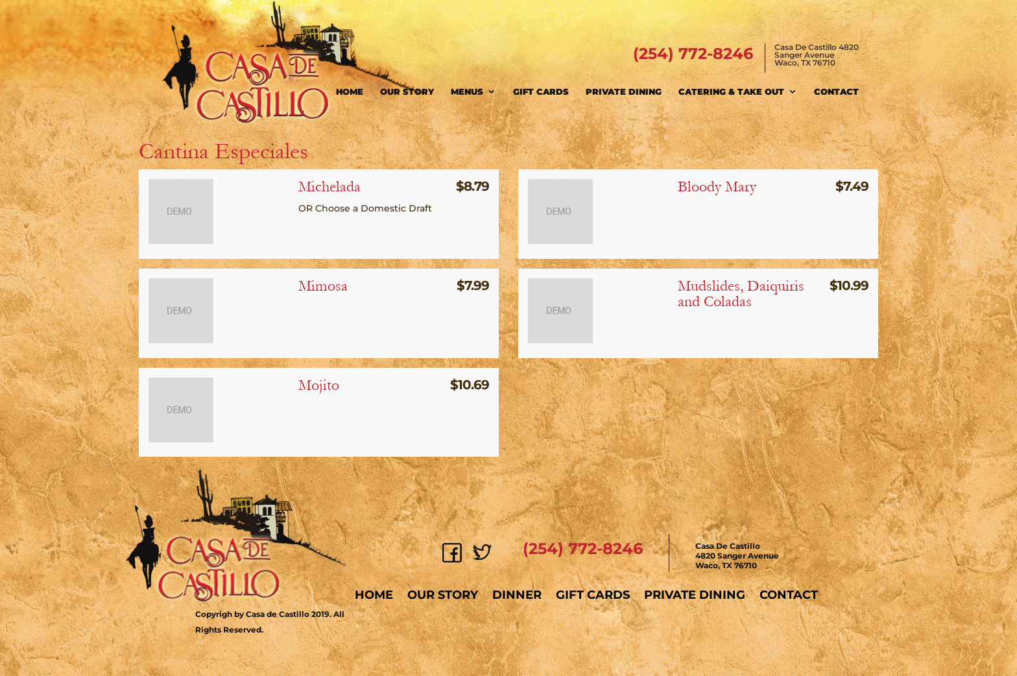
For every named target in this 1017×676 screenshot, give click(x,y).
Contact (836, 91)
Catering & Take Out (731, 91)
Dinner (517, 595)
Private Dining (624, 91)
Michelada (329, 186)
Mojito (318, 385)
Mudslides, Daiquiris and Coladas (741, 293)
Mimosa (323, 286)
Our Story (407, 91)
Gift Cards (541, 91)
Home (349, 91)
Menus (467, 91)
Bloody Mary (717, 186)
